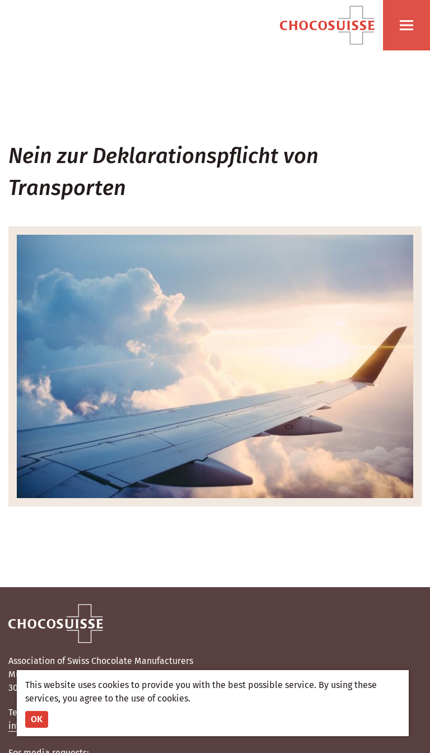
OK (37, 719)
